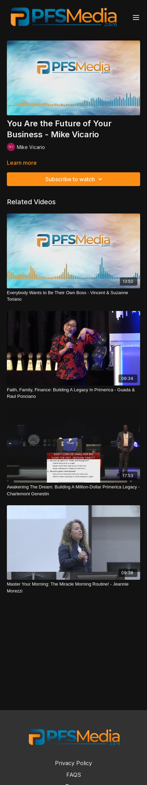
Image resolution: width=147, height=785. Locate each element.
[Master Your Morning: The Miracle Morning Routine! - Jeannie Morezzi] (73, 587)
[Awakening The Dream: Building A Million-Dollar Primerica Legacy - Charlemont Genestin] (73, 490)
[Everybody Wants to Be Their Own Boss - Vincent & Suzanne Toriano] (73, 296)
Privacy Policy (73, 763)
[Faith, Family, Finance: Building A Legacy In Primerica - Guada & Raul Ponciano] (73, 393)
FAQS (73, 774)
